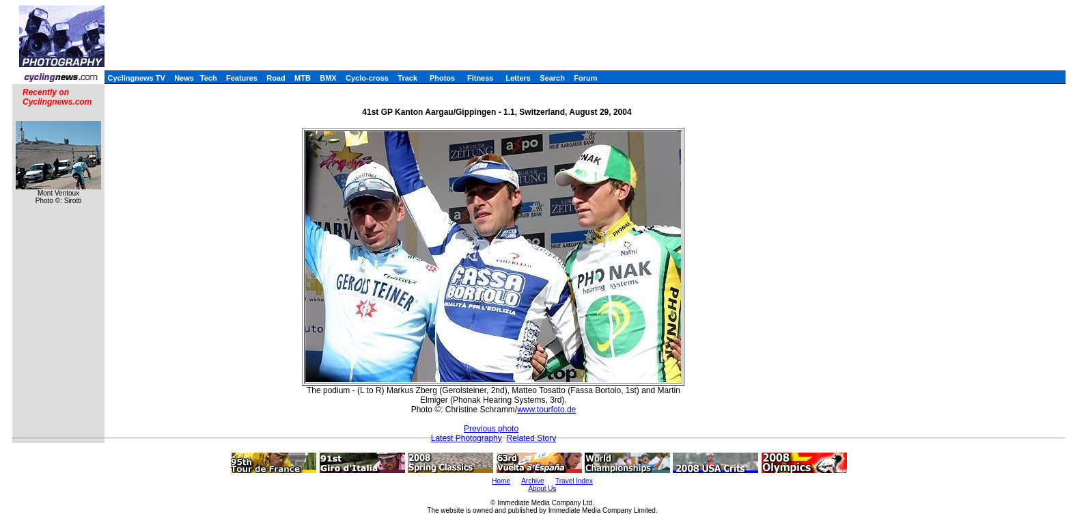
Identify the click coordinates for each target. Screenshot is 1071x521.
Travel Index (574, 481)
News (184, 78)
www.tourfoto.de (546, 409)
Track (407, 78)
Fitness (480, 78)
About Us (542, 488)
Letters (518, 78)
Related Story (531, 438)
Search (552, 78)
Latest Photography (466, 438)
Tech (208, 78)
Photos (442, 78)
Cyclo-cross (367, 78)
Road (276, 78)
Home (501, 481)
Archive (532, 481)
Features (242, 78)
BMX (328, 78)
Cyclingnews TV (136, 78)
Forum (585, 78)
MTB (302, 78)
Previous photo (491, 428)
